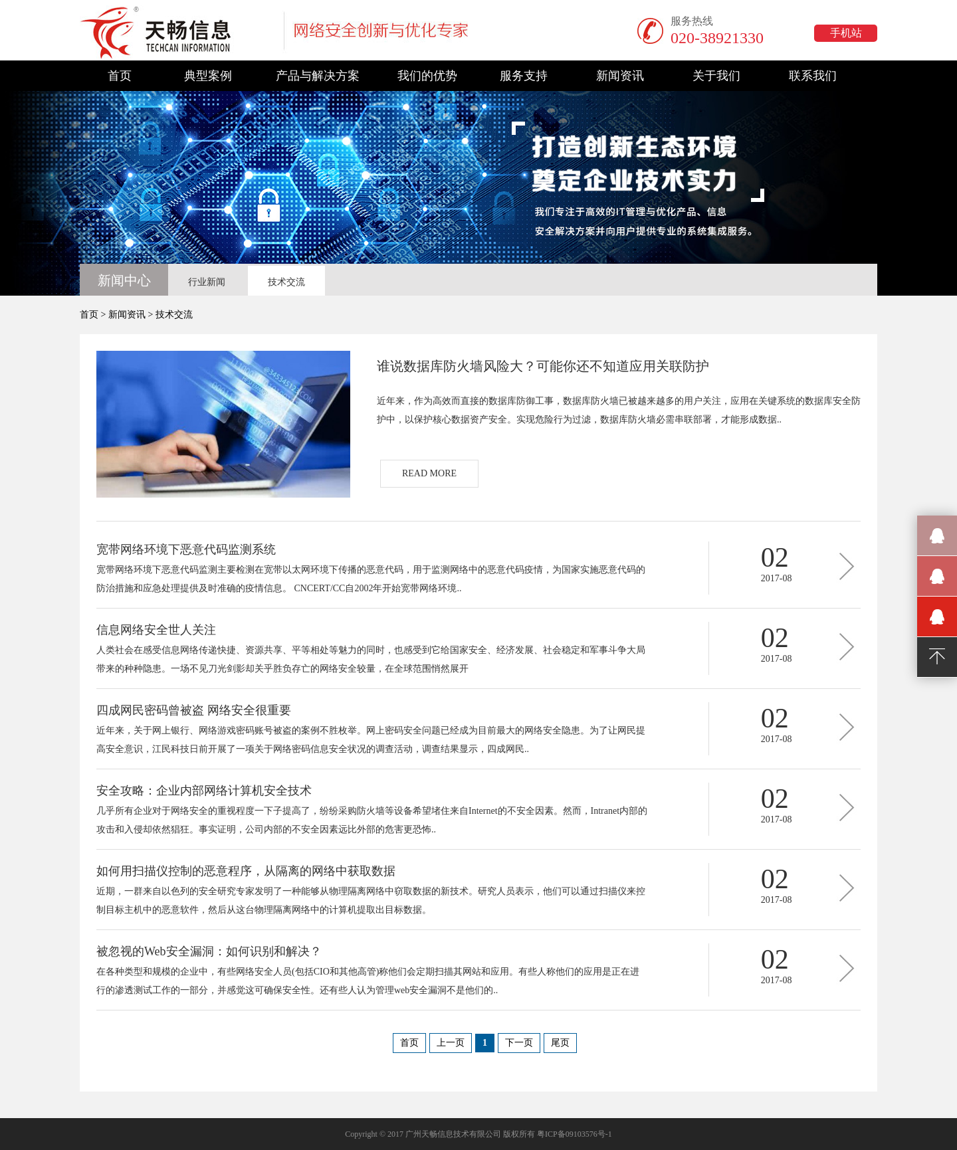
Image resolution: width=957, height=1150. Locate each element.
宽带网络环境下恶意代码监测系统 (186, 549)
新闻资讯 (620, 75)
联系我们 (813, 75)
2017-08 (776, 578)
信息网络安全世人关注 (156, 629)
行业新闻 (206, 282)
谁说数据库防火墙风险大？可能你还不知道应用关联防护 (543, 366)
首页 (120, 75)
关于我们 (716, 75)
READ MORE (429, 473)
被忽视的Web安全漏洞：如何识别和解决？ (209, 951)
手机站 (846, 33)
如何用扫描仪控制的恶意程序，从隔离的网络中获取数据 (245, 871)
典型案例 (208, 75)
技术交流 (286, 282)
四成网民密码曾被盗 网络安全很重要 (193, 710)
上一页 (451, 1043)
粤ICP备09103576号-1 (574, 1134)
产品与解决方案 (318, 75)
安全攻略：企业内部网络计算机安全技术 (204, 790)
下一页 (519, 1043)
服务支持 (524, 75)
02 (775, 557)
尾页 (560, 1043)
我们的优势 (427, 75)
